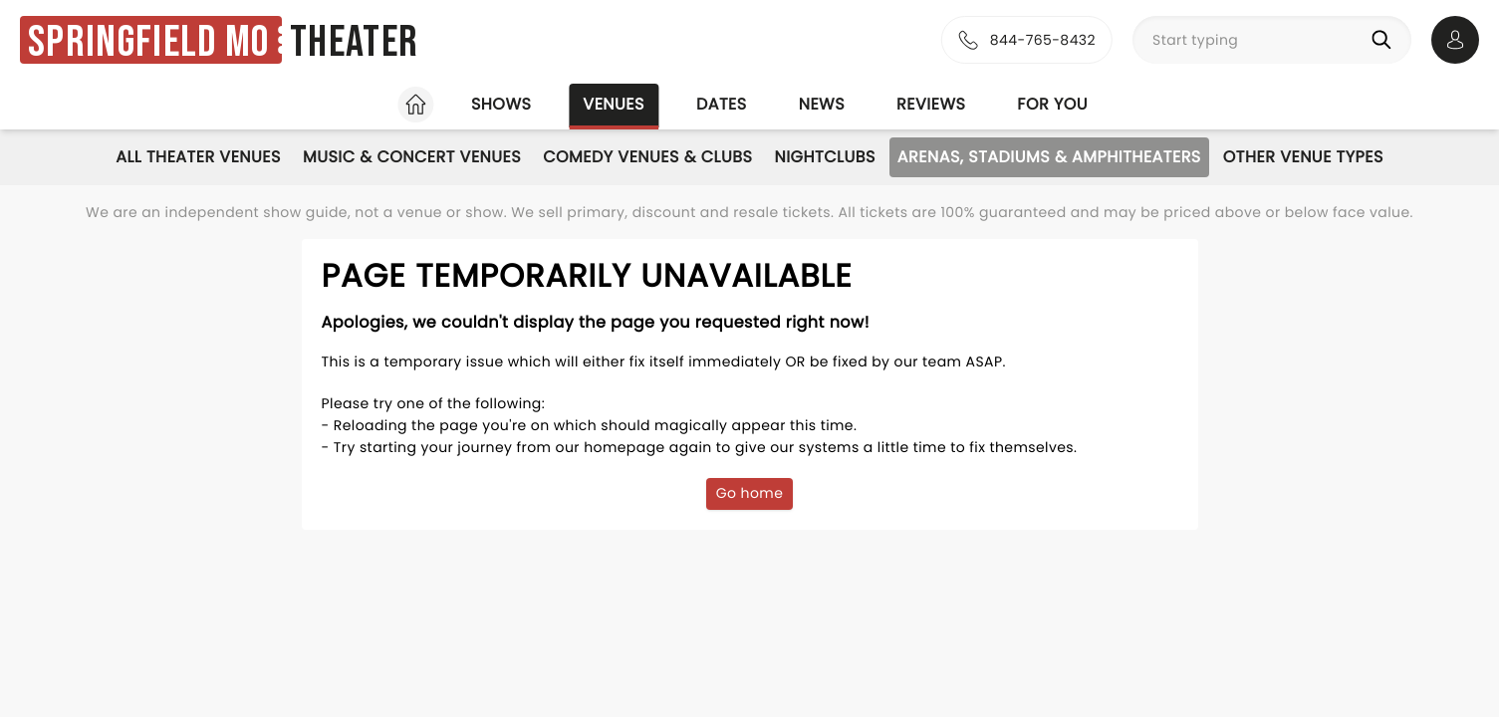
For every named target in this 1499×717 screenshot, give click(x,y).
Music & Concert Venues (412, 156)
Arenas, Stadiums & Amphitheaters (1049, 156)
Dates (721, 104)
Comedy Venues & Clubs (647, 156)
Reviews (930, 104)
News (822, 104)
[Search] (1385, 40)
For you (1052, 104)
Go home (750, 493)
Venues (613, 104)
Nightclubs (824, 156)
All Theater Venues (198, 156)
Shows (501, 104)
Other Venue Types (1303, 156)
